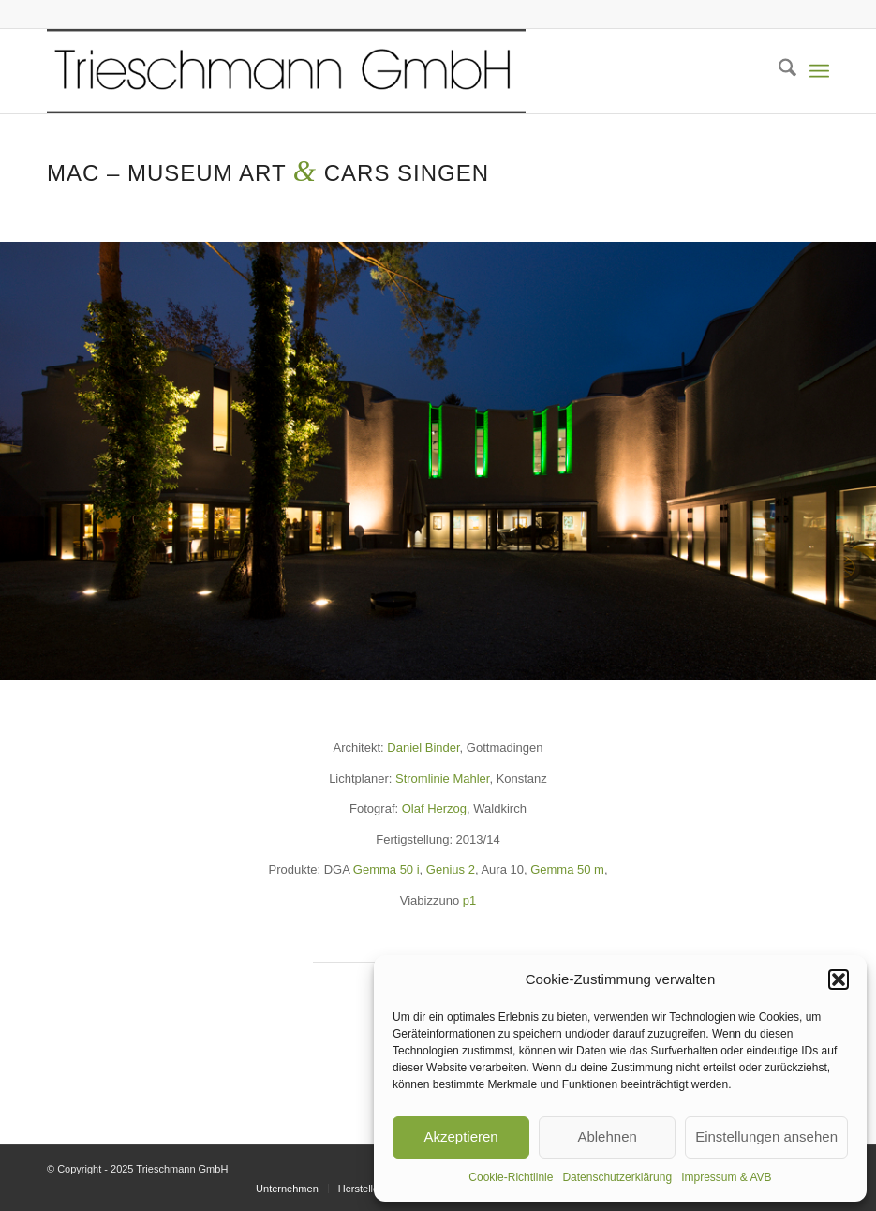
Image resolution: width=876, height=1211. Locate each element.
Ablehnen (606, 1136)
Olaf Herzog (434, 808)
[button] (838, 979)
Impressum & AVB (726, 1177)
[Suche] (778, 71)
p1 (469, 900)
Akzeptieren (460, 1136)
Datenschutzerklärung (617, 1177)
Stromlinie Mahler (442, 778)
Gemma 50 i (386, 869)
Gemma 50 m (567, 869)
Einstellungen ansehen (766, 1136)
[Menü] (819, 71)
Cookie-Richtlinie (510, 1177)
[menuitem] (778, 71)
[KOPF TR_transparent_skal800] (286, 71)
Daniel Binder (423, 747)
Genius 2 (450, 869)
